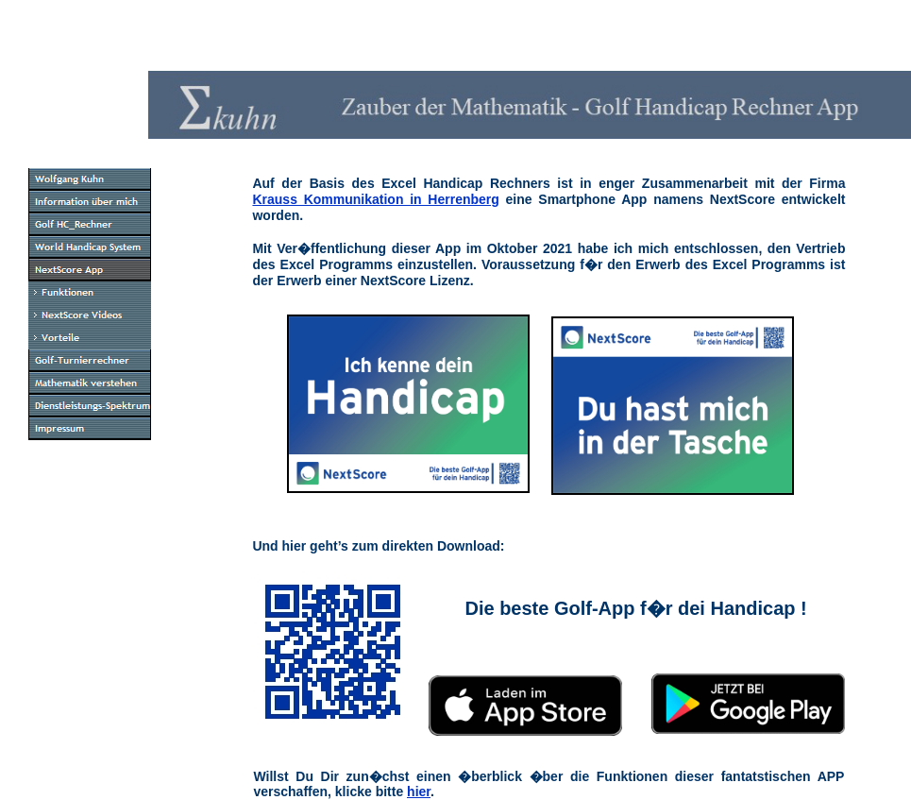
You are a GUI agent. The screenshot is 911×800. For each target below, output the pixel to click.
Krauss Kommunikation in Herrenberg (375, 199)
